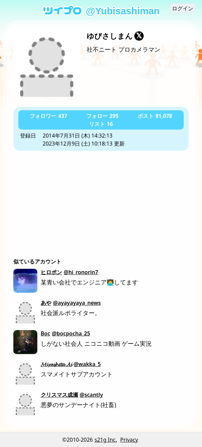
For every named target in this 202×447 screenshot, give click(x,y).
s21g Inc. (106, 439)
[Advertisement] (101, 200)
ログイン (182, 8)
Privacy (129, 439)
